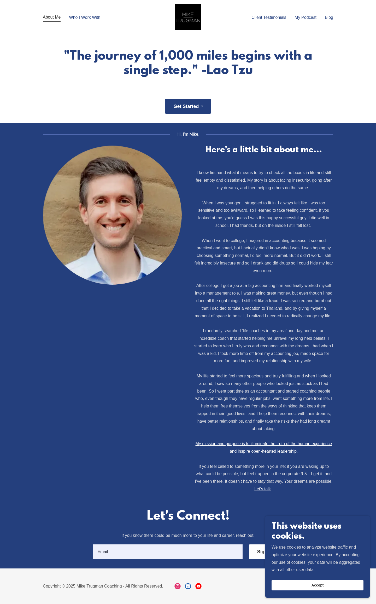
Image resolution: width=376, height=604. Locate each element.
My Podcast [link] (305, 17)
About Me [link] (52, 17)
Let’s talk (262, 489)
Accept (318, 589)
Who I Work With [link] (84, 17)
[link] (188, 17)
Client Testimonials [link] (268, 17)
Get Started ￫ (187, 106)
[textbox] (167, 551)
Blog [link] (329, 17)
